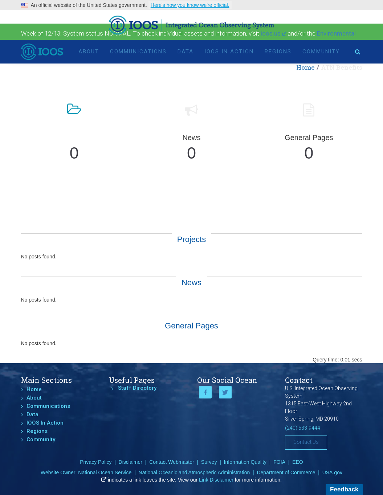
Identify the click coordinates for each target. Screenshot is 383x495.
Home (34, 389)
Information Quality (245, 462)
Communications (138, 51)
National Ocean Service (104, 472)
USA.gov (332, 472)
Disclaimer (130, 462)
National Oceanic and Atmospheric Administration (194, 472)
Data (185, 51)
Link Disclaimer (216, 480)
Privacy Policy (95, 462)
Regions (278, 51)
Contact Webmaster (171, 462)
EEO (297, 462)
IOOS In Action (229, 51)
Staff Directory (137, 388)
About (88, 51)
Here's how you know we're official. (190, 5)
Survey (209, 462)
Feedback (344, 489)
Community (321, 51)
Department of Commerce (286, 472)
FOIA (279, 462)
